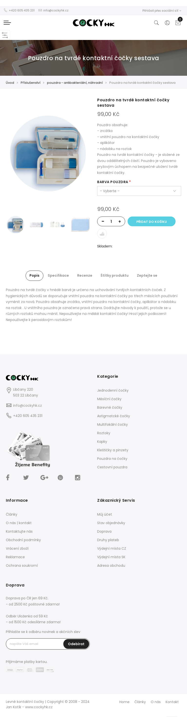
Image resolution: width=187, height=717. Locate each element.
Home (124, 701)
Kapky (102, 441)
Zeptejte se (147, 275)
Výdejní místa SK (111, 557)
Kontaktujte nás (19, 531)
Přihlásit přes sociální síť (161, 11)
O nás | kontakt (19, 522)
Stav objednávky (111, 522)
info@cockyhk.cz (27, 405)
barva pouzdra (112, 182)
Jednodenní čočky (113, 390)
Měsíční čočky (109, 398)
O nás (156, 701)
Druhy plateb (108, 540)
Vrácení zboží (17, 548)
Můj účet (104, 514)
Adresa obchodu (111, 565)
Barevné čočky (109, 407)
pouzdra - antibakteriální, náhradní (75, 82)
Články (11, 514)
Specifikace (58, 275)
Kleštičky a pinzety (112, 450)
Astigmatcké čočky (113, 416)
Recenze (84, 275)
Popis (34, 275)
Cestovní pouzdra (112, 467)
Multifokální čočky (112, 424)
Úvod (10, 82)
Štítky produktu (115, 275)
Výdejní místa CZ (111, 548)
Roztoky (103, 433)
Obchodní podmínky (23, 540)
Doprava (104, 531)
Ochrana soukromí (22, 565)
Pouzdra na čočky (112, 458)
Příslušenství (30, 82)
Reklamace (15, 557)
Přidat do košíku (151, 221)
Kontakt (172, 701)
